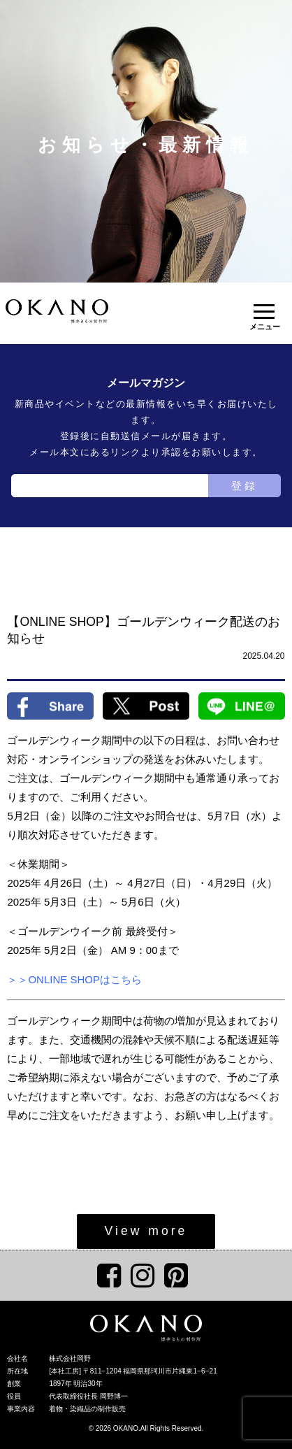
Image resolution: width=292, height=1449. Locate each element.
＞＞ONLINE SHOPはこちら (74, 979)
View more (146, 1231)
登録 (244, 486)
